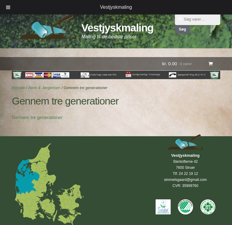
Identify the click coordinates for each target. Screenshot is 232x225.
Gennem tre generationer (37, 117)
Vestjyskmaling (117, 28)
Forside (18, 87)
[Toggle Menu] (8, 7)
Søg (182, 29)
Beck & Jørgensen (44, 87)
